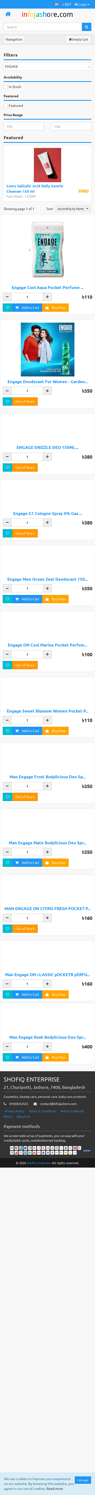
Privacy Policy (14, 1438)
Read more (55, 1488)
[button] (57, 4)
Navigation (14, 39)
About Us (23, 1443)
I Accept (83, 1480)
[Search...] (43, 27)
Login (82, 4)
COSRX (30, 196)
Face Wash (14, 196)
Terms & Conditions (42, 1438)
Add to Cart (27, 307)
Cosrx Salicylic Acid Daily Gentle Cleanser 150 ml (34, 188)
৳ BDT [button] (66, 4)
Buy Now (55, 307)
